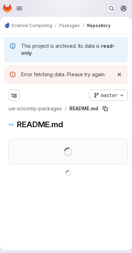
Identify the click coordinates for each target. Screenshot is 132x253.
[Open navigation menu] (19, 8)
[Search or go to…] (111, 8)
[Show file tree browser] (14, 95)
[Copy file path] (105, 108)
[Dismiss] (119, 74)
